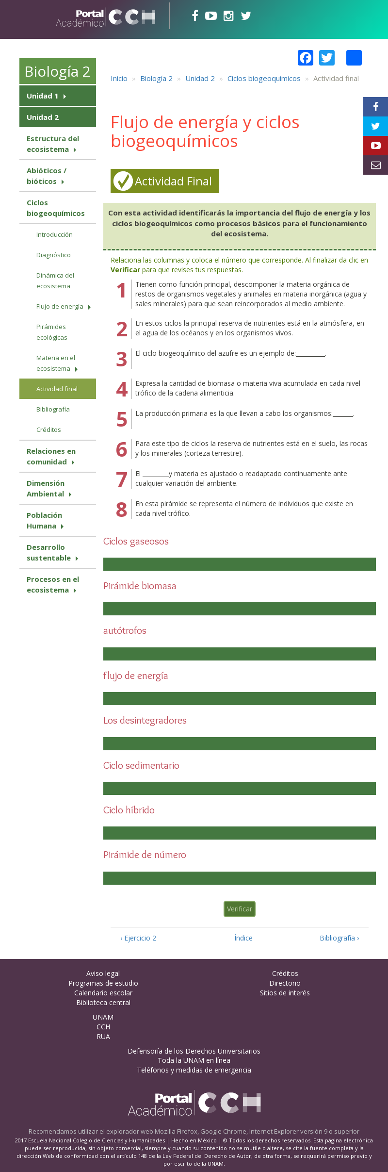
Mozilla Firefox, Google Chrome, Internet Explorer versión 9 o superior (257, 1131)
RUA (103, 1036)
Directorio (285, 983)
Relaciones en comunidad (51, 456)
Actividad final (57, 388)
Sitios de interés (285, 992)
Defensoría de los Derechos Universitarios (194, 1051)
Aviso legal (103, 973)
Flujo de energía (59, 306)
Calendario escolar (103, 992)
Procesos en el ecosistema (53, 584)
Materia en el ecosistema (55, 363)
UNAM (103, 1017)
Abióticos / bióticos (46, 175)
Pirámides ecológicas (51, 332)
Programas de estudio (103, 983)
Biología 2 (57, 71)
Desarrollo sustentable (49, 552)
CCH (103, 1026)
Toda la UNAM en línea (194, 1060)
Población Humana (44, 520)
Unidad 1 (43, 95)
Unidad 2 (43, 117)
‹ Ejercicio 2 (138, 937)
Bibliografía (53, 409)
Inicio (119, 78)
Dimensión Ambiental (46, 488)
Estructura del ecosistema (53, 143)
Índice (240, 937)
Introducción (54, 234)
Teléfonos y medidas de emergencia (194, 1069)
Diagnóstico (53, 254)
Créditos (48, 429)
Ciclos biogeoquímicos (56, 208)
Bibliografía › (339, 937)
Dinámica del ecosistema (55, 280)
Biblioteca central (103, 1002)
